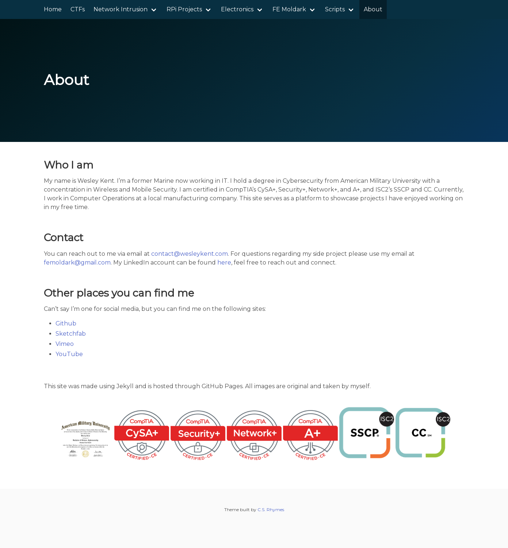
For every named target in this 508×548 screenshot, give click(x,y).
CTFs (77, 9)
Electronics (237, 9)
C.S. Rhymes (270, 509)
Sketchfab (71, 333)
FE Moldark (289, 9)
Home (53, 9)
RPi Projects (184, 9)
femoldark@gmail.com (77, 262)
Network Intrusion (120, 9)
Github (66, 323)
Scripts (335, 9)
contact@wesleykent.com (189, 253)
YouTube (69, 354)
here (224, 262)
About (373, 9)
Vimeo (65, 343)
